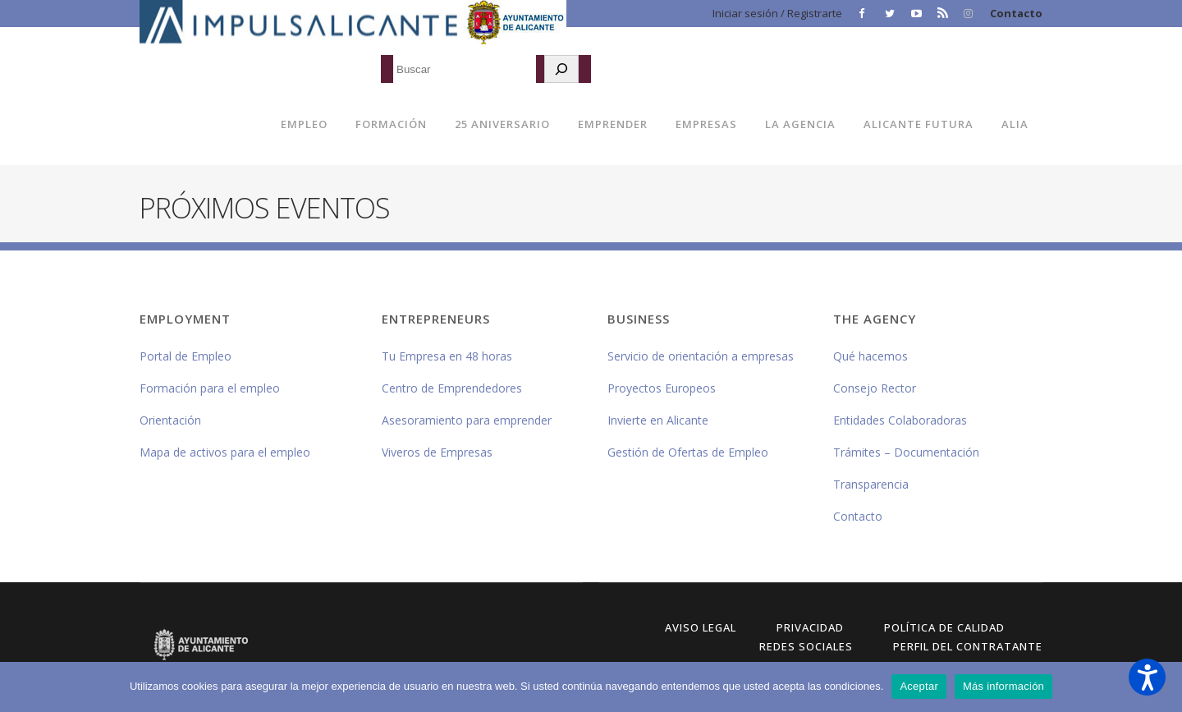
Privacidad (810, 627)
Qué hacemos (870, 356)
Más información (1003, 686)
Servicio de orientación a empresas (700, 356)
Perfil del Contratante (967, 646)
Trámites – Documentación (906, 452)
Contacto (1016, 13)
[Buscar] (561, 69)
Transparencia (871, 484)
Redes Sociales (806, 646)
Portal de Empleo (185, 356)
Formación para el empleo (210, 388)
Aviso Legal (700, 627)
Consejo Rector (874, 388)
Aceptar (919, 686)
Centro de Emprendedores (452, 388)
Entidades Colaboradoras (900, 420)
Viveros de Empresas (437, 452)
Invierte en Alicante (657, 420)
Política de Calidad (944, 627)
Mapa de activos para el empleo (225, 452)
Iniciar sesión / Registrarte (777, 13)
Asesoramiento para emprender (467, 420)
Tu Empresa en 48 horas (447, 356)
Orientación (170, 420)
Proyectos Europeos (661, 388)
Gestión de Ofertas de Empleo (687, 452)
